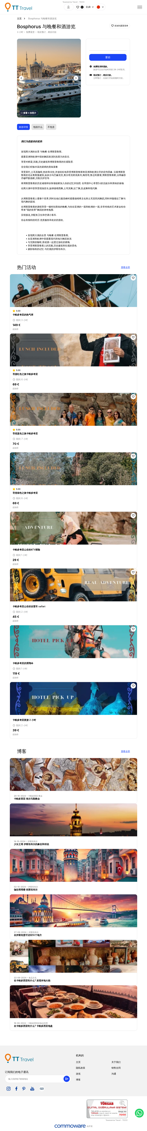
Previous (21, 78)
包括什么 (37, 127)
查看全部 (125, 267)
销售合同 (116, 1067)
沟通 (113, 1073)
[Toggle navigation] (139, 7)
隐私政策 (80, 1067)
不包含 (51, 127)
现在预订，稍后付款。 (103, 75)
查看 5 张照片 (28, 113)
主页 (78, 1062)
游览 (78, 1073)
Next (76, 78)
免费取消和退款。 (101, 66)
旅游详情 (23, 127)
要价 (107, 57)
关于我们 (116, 1062)
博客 (78, 1079)
